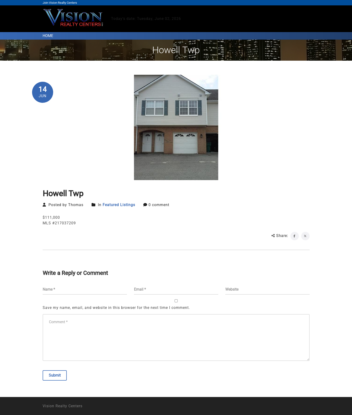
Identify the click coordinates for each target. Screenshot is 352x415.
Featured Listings (119, 205)
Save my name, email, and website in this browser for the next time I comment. (116, 307)
